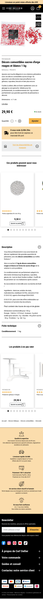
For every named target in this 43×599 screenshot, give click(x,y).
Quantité (5, 121)
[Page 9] (32, 230)
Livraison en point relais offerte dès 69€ (21, 2)
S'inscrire (34, 529)
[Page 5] (20, 230)
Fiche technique (21, 326)
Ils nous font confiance (21, 505)
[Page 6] (23, 230)
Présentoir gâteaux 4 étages (10, 395)
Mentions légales (19, 592)
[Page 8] (29, 230)
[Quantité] (16, 121)
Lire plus (5, 104)
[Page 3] (14, 230)
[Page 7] (26, 230)
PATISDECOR (6, 59)
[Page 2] (11, 230)
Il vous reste (20, 130)
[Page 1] (8, 230)
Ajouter (35, 121)
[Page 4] (17, 230)
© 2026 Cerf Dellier (8, 592)
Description (21, 247)
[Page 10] (35, 230)
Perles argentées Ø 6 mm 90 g (11, 213)
